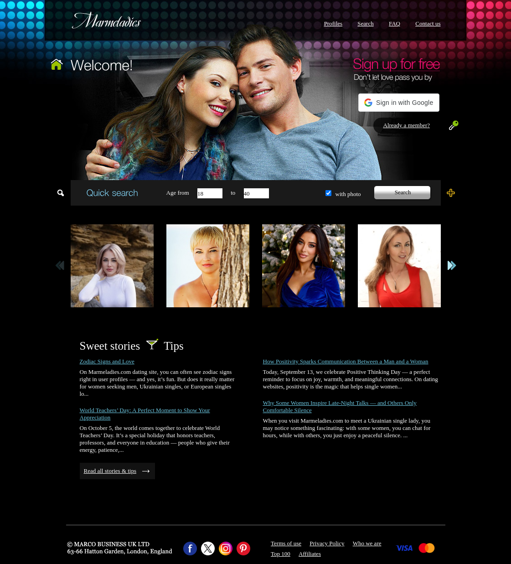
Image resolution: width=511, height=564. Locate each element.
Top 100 (280, 553)
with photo (348, 194)
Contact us (427, 23)
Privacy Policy (327, 543)
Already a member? (406, 125)
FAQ (394, 23)
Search (365, 23)
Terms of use (286, 543)
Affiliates (310, 553)
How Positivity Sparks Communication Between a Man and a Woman (345, 361)
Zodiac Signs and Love (107, 361)
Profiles (333, 23)
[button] (398, 102)
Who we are (367, 543)
